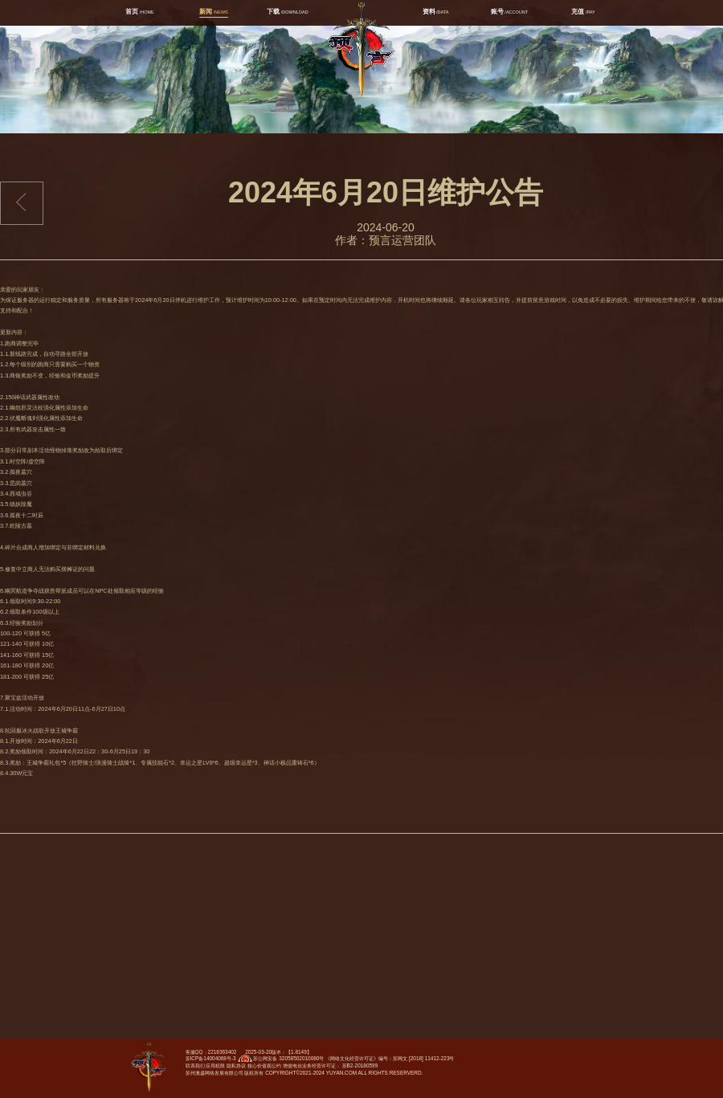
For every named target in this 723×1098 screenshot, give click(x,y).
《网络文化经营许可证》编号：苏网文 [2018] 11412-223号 (389, 1058)
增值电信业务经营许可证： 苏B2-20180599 (330, 1065)
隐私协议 (236, 1065)
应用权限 (215, 1065)
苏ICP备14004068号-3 (211, 1058)
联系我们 (195, 1065)
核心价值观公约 (264, 1065)
